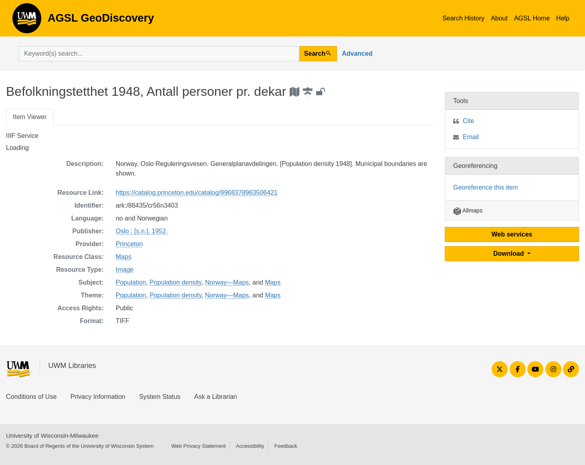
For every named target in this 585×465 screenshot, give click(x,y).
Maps (123, 256)
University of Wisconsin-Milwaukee (52, 435)
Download (509, 253)
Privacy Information (98, 396)
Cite (468, 120)
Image (124, 269)
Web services (512, 234)
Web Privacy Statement (198, 446)
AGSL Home (532, 18)
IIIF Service (22, 135)
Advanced (357, 53)
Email (471, 136)
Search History (463, 18)
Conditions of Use (31, 396)
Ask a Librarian (215, 396)
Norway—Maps (227, 282)
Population (131, 282)
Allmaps (467, 210)
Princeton (129, 244)
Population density (175, 282)
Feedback (285, 446)
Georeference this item (485, 187)
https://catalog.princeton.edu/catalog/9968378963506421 (197, 192)
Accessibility (250, 446)
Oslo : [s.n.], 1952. (142, 231)
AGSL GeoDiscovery (26, 21)
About (499, 18)
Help (562, 18)
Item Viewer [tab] (29, 116)
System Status (159, 396)
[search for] (159, 53)
